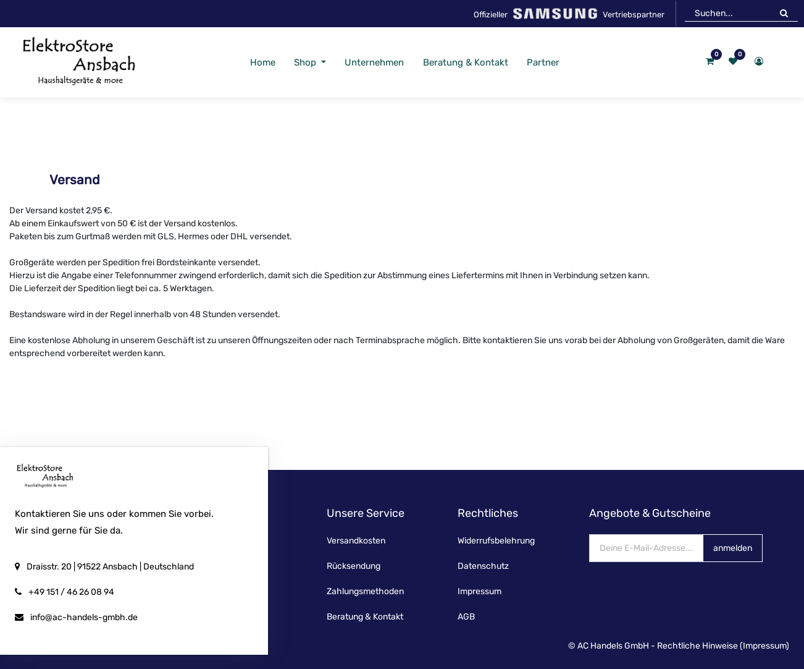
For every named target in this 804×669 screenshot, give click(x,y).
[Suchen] (784, 13)
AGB (466, 616)
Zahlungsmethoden (365, 591)
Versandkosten (356, 540)
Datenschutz (483, 566)
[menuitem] (262, 63)
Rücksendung (353, 566)
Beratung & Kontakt (365, 616)
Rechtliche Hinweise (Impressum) (723, 646)
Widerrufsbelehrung (496, 540)
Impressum (479, 591)
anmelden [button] (732, 548)
